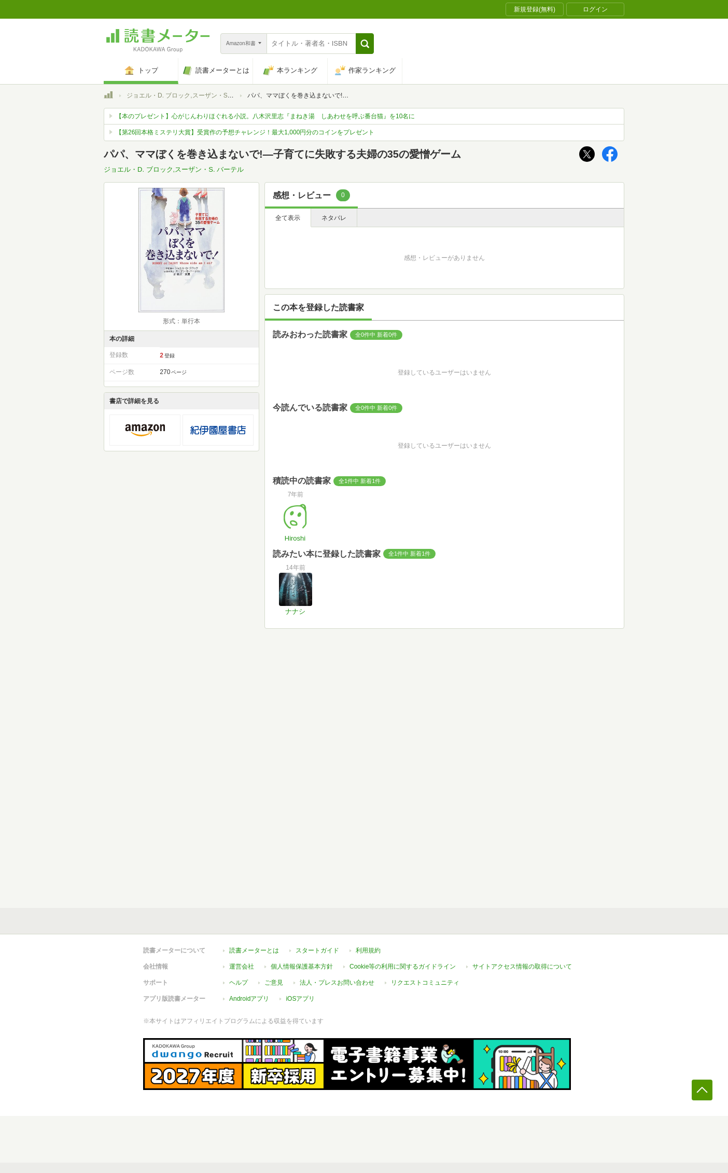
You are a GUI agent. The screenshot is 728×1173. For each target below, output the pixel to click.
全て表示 (287, 218)
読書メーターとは (254, 950)
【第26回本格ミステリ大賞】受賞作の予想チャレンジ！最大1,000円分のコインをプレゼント (245, 132)
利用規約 (368, 950)
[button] (365, 43)
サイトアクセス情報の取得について (522, 966)
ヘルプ (238, 982)
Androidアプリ (249, 999)
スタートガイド (317, 950)
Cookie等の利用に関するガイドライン (402, 966)
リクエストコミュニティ (425, 982)
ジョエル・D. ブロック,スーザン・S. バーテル (191, 95)
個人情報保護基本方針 (302, 966)
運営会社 (241, 966)
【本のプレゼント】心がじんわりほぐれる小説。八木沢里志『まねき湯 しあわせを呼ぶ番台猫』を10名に (265, 116)
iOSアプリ (300, 999)
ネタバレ (333, 218)
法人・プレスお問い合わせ (337, 982)
